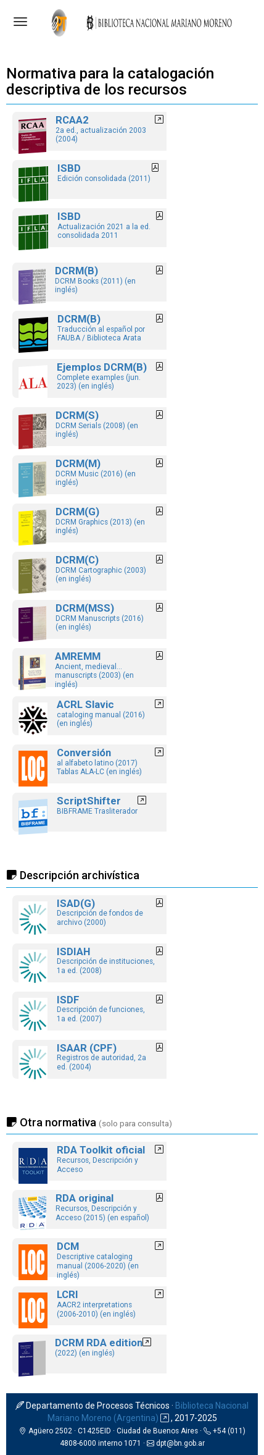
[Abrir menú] (20, 22)
